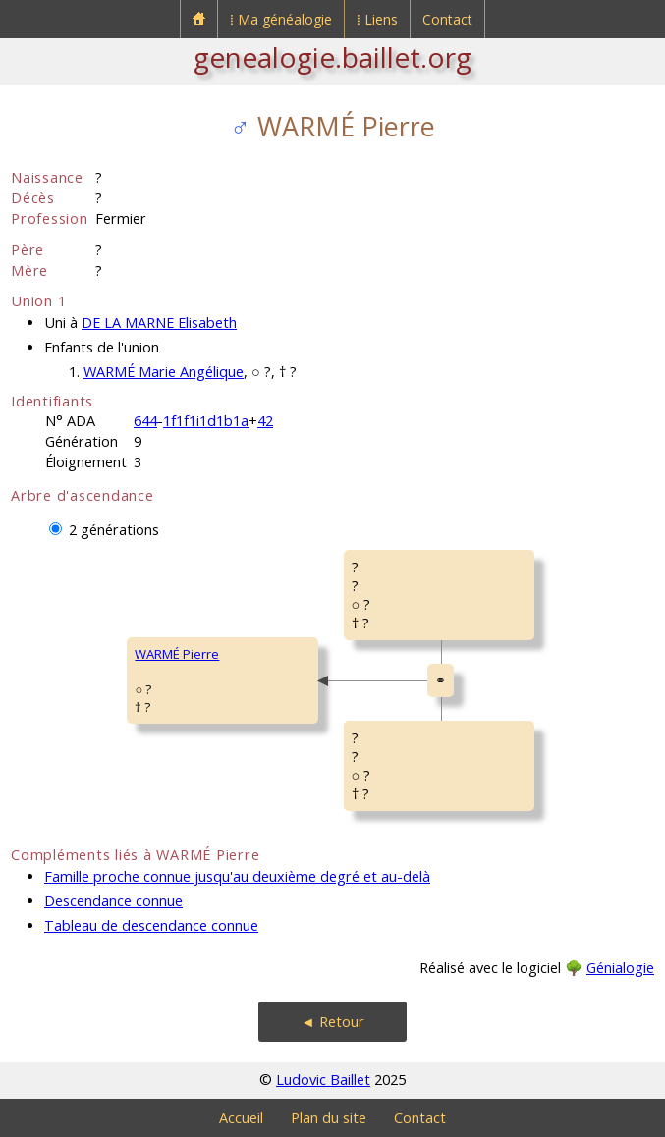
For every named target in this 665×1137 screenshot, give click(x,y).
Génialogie (620, 967)
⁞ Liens (377, 19)
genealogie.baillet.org (332, 57)
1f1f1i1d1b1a (206, 420)
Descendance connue (113, 901)
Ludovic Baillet (323, 1079)
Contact (447, 19)
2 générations (114, 529)
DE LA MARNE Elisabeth (159, 322)
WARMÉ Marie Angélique (163, 371)
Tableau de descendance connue (151, 925)
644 (145, 420)
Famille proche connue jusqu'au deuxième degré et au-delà (237, 876)
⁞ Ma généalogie (281, 19)
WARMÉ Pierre (177, 654)
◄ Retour (332, 1021)
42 (265, 420)
